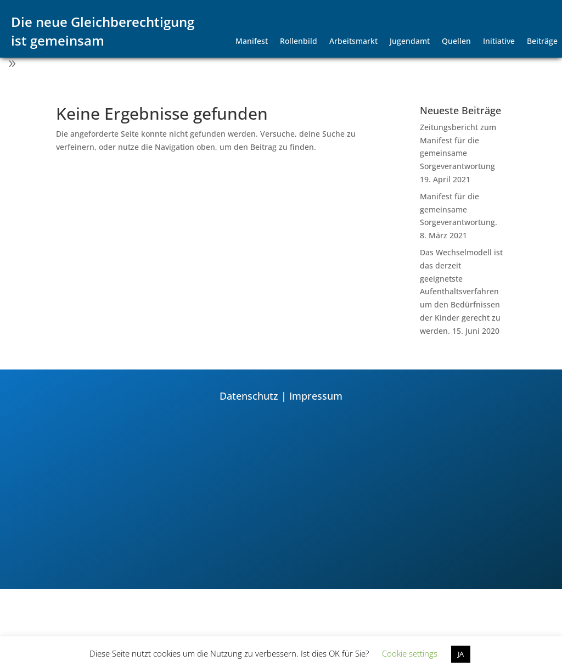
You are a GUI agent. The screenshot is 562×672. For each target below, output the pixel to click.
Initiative (499, 41)
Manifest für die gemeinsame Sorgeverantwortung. (458, 209)
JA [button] (461, 654)
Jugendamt (410, 41)
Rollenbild (298, 41)
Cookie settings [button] (409, 653)
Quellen (456, 41)
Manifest (251, 41)
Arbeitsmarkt (353, 41)
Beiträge (542, 41)
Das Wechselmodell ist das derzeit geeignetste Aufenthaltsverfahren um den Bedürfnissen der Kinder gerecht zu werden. (461, 291)
